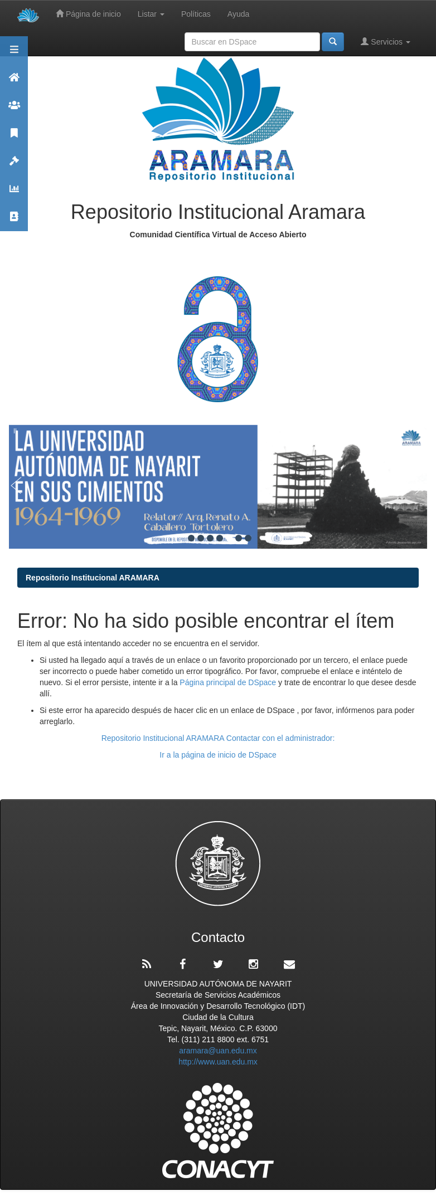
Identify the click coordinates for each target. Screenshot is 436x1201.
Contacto (14, 221)
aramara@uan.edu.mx (218, 1050)
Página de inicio (88, 13)
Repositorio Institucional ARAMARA (92, 577)
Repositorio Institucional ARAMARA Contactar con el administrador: (218, 738)
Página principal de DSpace (229, 682)
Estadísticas (14, 193)
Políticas (196, 13)
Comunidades (14, 110)
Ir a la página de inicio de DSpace (217, 754)
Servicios (385, 41)
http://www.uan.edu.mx (218, 1061)
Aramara (14, 82)
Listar (151, 13)
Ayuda (238, 13)
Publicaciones (14, 138)
